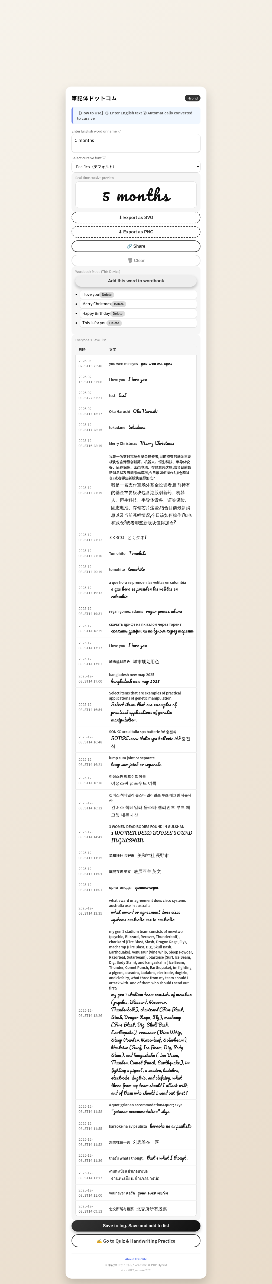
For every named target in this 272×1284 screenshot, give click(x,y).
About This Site (136, 1259)
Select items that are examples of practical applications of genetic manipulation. (145, 695)
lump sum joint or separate (132, 757)
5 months (136, 143)
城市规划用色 (119, 661)
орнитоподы (120, 887)
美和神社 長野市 (121, 855)
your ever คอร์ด (121, 1193)
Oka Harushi (119, 411)
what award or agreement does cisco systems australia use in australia (147, 903)
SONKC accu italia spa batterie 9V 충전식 (142, 731)
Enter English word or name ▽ (96, 131)
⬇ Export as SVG (136, 217)
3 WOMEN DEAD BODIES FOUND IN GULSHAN (146, 826)
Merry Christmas (123, 443)
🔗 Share (136, 246)
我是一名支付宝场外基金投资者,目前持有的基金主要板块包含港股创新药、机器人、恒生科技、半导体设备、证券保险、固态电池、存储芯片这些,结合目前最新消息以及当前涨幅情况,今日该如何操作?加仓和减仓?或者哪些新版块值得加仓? (150, 467)
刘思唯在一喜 (119, 1142)
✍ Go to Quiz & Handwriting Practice (136, 1240)
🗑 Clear (136, 260)
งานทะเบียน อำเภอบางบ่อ (128, 1171)
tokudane (117, 427)
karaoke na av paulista (128, 1126)
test (112, 395)
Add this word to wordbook (136, 281)
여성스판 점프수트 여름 (127, 776)
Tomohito (117, 553)
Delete (107, 295)
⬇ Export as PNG (135, 232)
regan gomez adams (126, 611)
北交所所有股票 (121, 1209)
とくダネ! (116, 537)
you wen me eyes (123, 363)
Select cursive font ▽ (89, 157)
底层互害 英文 (120, 871)
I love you (117, 379)
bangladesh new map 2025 (131, 674)
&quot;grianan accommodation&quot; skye (145, 1104)
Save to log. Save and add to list (136, 1225)
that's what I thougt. (126, 1158)
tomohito (117, 569)
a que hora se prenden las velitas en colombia (147, 582)
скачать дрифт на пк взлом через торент (145, 624)
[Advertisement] (136, 43)
